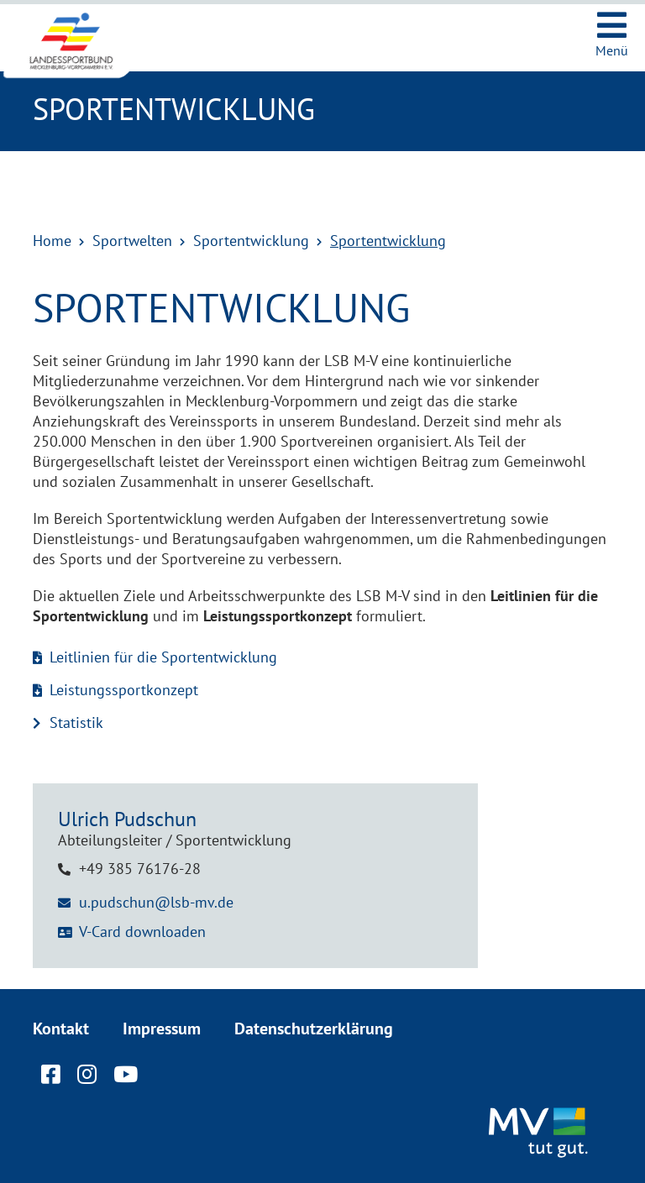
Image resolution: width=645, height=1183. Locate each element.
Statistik (76, 722)
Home (52, 240)
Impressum (162, 1028)
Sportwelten (132, 240)
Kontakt (61, 1028)
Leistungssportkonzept (124, 689)
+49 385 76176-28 (140, 868)
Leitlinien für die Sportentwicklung (163, 657)
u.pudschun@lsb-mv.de (156, 902)
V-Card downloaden (142, 931)
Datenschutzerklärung (313, 1028)
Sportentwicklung (251, 240)
